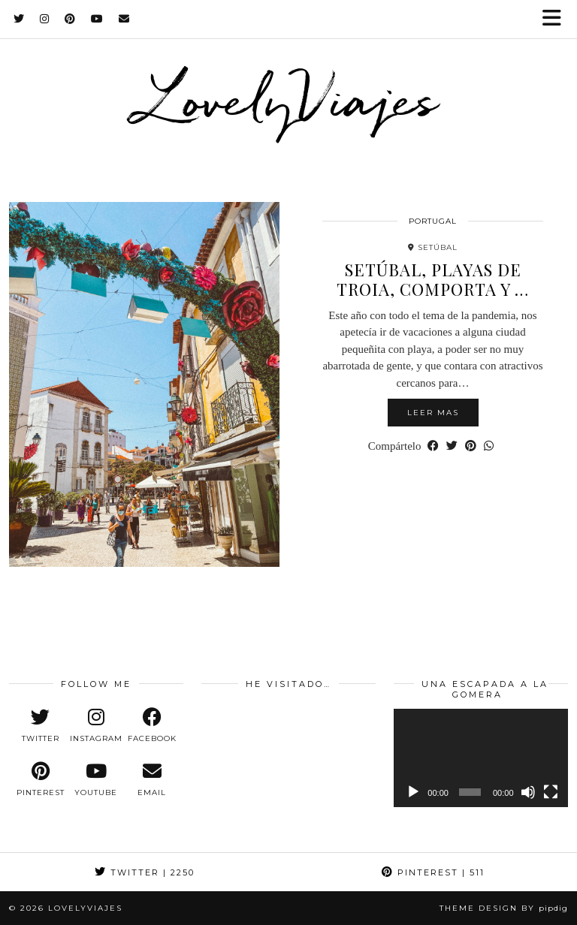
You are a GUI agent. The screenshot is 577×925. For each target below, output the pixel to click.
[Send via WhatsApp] (488, 446)
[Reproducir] (413, 792)
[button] (557, 19)
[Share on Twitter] (452, 446)
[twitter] (40, 725)
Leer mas (433, 412)
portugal (433, 221)
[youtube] (96, 779)
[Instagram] (45, 19)
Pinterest (433, 872)
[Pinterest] (70, 19)
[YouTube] (97, 19)
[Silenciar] (528, 792)
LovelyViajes (289, 98)
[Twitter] (19, 19)
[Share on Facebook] (433, 446)
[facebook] (152, 725)
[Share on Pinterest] (470, 446)
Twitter (145, 872)
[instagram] (96, 725)
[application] (481, 758)
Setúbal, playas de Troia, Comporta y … (433, 279)
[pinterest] (40, 779)
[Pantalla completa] (550, 792)
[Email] (124, 19)
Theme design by (504, 908)
